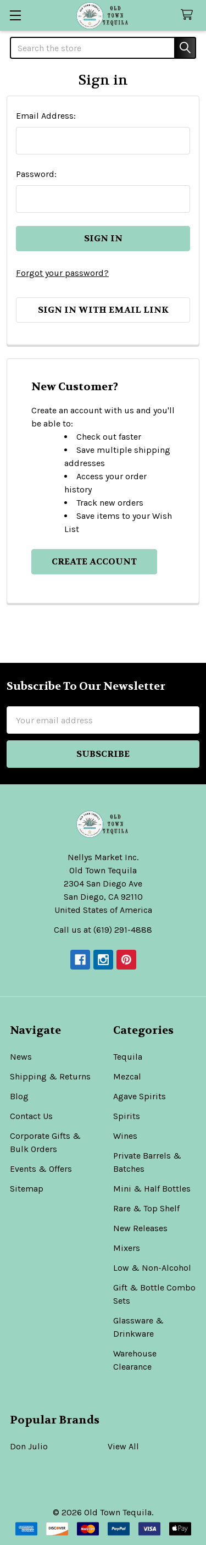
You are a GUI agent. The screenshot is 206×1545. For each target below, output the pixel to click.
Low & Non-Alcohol (152, 1267)
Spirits (126, 1116)
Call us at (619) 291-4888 (103, 929)
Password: (36, 174)
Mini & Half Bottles (152, 1188)
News (21, 1056)
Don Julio (29, 1446)
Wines (125, 1136)
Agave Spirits (139, 1096)
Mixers (126, 1248)
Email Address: (46, 115)
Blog (19, 1096)
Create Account (94, 561)
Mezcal (127, 1076)
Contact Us (31, 1116)
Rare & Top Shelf (146, 1208)
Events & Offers (41, 1169)
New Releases (140, 1228)
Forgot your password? (62, 273)
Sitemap (26, 1188)
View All (123, 1446)
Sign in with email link (103, 309)
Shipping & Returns (50, 1076)
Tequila (127, 1056)
